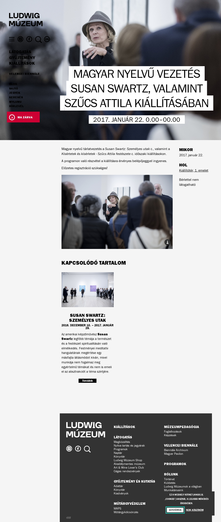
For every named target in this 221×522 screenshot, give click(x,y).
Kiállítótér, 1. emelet (193, 170)
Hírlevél (16, 113)
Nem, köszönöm (194, 510)
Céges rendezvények (127, 471)
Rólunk (171, 474)
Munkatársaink (173, 490)
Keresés (16, 104)
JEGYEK (14, 100)
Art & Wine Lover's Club (129, 467)
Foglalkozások (173, 431)
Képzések (170, 435)
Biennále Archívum (176, 450)
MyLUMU (15, 109)
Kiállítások (22, 71)
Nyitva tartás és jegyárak (129, 445)
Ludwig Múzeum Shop (128, 460)
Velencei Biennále (24, 81)
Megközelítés (122, 442)
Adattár (118, 486)
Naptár (118, 453)
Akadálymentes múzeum (129, 464)
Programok (121, 449)
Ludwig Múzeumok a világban (183, 486)
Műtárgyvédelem (129, 503)
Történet (169, 479)
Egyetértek (175, 510)
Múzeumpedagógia (181, 427)
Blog (13, 91)
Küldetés (169, 483)
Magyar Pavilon (173, 454)
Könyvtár (119, 456)
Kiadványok (121, 493)
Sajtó (13, 95)
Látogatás (20, 59)
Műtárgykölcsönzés (126, 512)
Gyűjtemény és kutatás (134, 481)
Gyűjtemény (22, 65)
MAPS (117, 508)
